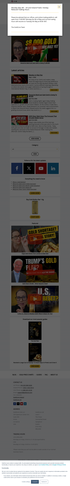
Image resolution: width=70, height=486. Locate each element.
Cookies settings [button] (26, 481)
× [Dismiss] (59, 6)
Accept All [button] (35, 481)
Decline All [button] (44, 481)
